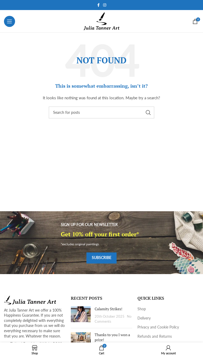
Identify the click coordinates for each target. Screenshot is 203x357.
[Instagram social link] (105, 5)
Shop (141, 309)
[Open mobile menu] (9, 21)
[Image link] (30, 299)
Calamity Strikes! (108, 308)
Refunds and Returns (154, 336)
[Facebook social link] (98, 5)
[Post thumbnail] (81, 315)
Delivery (144, 318)
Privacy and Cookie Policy (158, 327)
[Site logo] (102, 20)
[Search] (101, 112)
